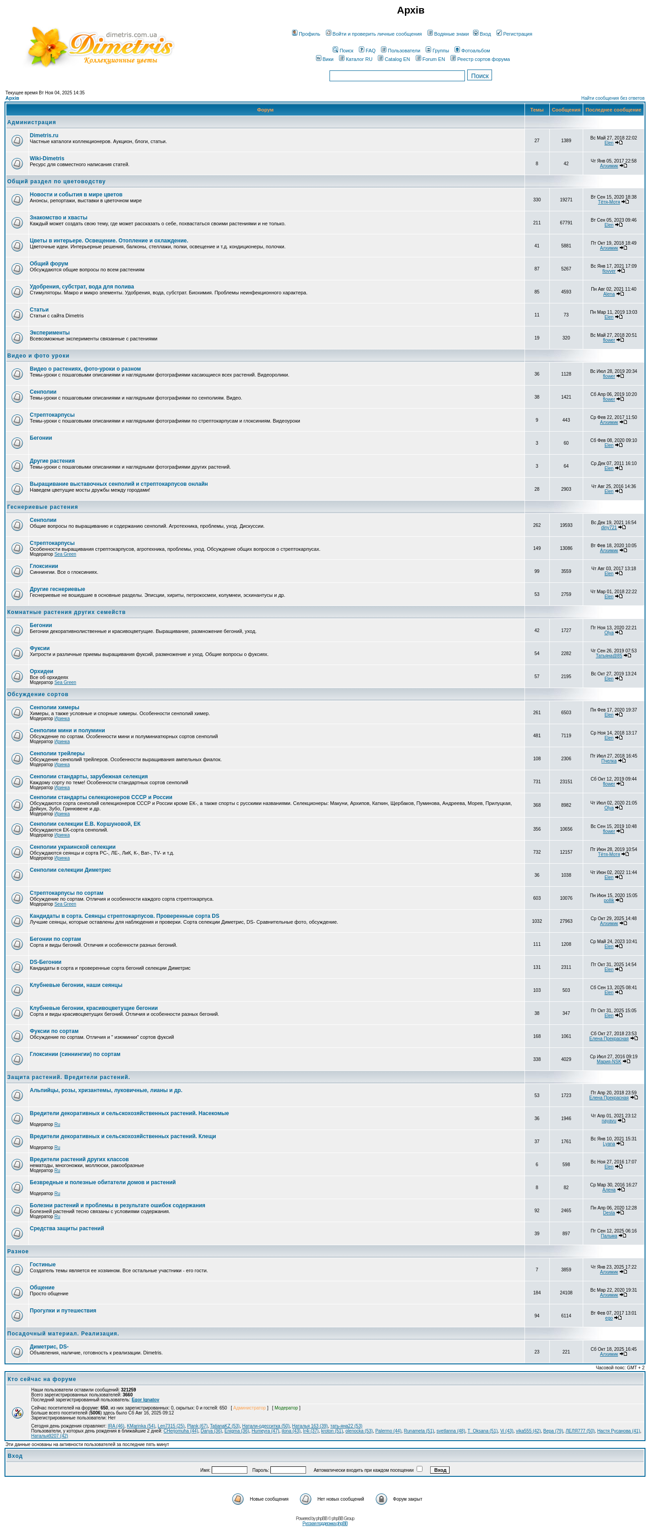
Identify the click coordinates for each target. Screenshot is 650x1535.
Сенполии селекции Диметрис (70, 870)
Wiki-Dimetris (47, 158)
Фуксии (40, 648)
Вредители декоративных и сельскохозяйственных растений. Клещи (123, 1136)
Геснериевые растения (42, 507)
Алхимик (609, 165)
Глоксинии (44, 566)
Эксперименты (50, 333)
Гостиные (43, 1264)
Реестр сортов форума (480, 59)
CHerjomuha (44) (180, 1430)
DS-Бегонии (45, 962)
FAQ (367, 50)
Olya (609, 632)
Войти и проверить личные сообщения (374, 34)
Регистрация (514, 34)
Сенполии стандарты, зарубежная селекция (89, 776)
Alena (609, 294)
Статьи (39, 310)
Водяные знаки (448, 34)
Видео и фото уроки (38, 356)
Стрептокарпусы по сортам (66, 893)
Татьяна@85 (609, 655)
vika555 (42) (528, 1430)
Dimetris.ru (44, 135)
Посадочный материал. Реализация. (63, 1333)
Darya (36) (211, 1430)
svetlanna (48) (450, 1430)
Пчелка (609, 760)
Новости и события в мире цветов (76, 194)
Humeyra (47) (265, 1430)
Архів (12, 98)
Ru (57, 1124)
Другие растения (52, 461)
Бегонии (41, 438)
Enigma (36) (236, 1430)
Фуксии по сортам (54, 1031)
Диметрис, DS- (49, 1347)
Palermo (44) (388, 1430)
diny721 (609, 527)
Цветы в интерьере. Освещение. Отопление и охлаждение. (109, 240)
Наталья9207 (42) (49, 1435)
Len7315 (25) (171, 1425)
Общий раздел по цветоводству (56, 181)
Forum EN (430, 59)
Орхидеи (41, 671)
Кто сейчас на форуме (42, 1379)
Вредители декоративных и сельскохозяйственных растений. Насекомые (129, 1113)
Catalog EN (394, 59)
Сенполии (43, 392)
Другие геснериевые (57, 589)
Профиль (306, 34)
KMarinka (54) (141, 1425)
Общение (42, 1287)
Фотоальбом (472, 50)
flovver (608, 271)
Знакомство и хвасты (59, 217)
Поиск (343, 50)
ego (609, 1318)
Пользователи (400, 50)
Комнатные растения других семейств (66, 612)
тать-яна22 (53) (346, 1425)
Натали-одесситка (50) (266, 1425)
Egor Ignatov (145, 1399)
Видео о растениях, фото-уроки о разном (85, 369)
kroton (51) (332, 1430)
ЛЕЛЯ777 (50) (580, 1430)
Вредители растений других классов (79, 1159)
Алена (609, 1189)
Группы (437, 50)
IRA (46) (116, 1425)
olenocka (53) (359, 1430)
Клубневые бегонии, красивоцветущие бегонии (94, 1008)
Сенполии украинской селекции (73, 847)
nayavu (609, 1120)
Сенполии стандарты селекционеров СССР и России (101, 797)
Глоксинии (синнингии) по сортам (75, 1054)
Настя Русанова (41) (618, 1430)
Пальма (609, 1235)
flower (609, 340)
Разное (18, 1251)
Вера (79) (553, 1430)
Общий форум (49, 263)
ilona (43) (291, 1430)
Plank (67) (197, 1425)
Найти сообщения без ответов (613, 98)
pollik (609, 900)
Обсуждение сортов (38, 694)
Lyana (609, 1143)
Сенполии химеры (54, 707)
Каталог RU (355, 59)
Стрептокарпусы (52, 415)
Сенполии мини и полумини (67, 730)
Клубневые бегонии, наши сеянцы (76, 985)
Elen (608, 142)
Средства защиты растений (67, 1228)
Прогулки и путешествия (63, 1310)
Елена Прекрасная (609, 1038)
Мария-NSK (609, 1061)
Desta (609, 1212)
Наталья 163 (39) (310, 1425)
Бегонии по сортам (55, 939)
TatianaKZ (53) (225, 1425)
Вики (325, 59)
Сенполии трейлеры (57, 753)
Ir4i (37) (310, 1430)
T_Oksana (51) (483, 1430)
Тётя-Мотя (609, 202)
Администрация (31, 122)
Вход (482, 34)
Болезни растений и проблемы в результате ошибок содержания (117, 1205)
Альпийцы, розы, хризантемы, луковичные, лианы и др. (106, 1090)
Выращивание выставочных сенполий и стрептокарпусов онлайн (119, 484)
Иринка (62, 718)
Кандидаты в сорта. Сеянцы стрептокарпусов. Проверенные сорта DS (124, 916)
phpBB (321, 1518)
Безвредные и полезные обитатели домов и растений (103, 1182)
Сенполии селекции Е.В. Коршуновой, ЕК (85, 824)
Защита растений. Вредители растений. (68, 1077)
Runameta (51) (419, 1430)
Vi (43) (506, 1430)
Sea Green (65, 554)
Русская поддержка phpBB (325, 1523)
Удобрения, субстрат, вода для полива (82, 287)
